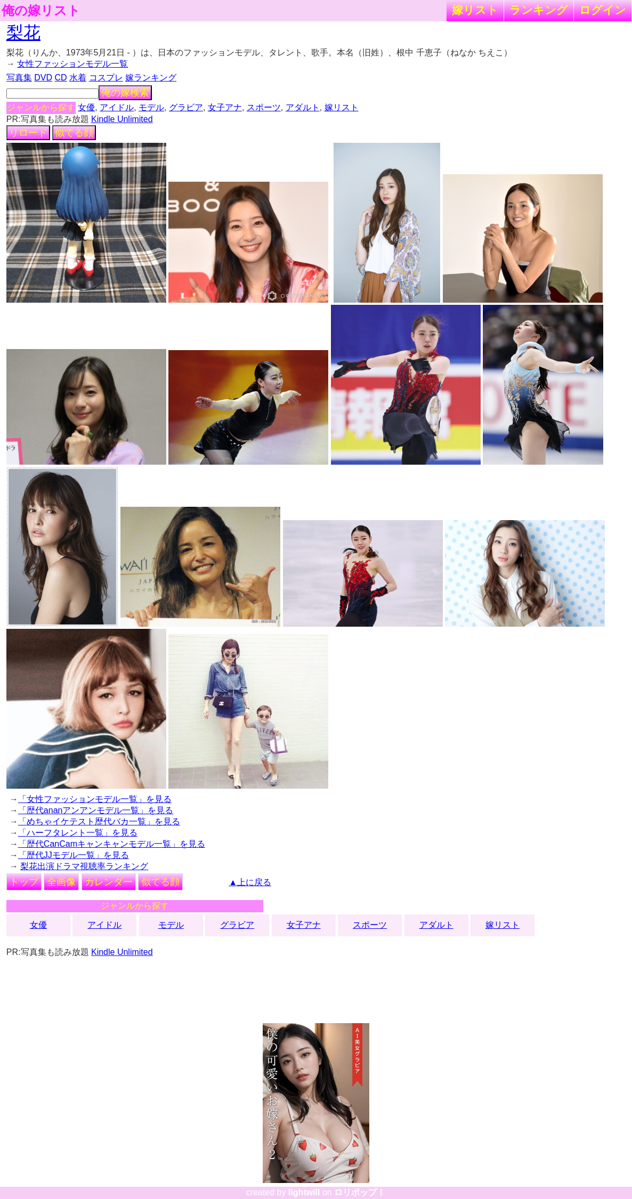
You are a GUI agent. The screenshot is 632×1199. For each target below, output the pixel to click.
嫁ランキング (150, 77)
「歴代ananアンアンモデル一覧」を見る (96, 810)
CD (61, 77)
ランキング (538, 10)
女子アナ (225, 107)
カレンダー (109, 882)
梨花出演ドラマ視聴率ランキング (84, 866)
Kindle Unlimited (122, 119)
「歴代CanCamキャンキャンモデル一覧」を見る (111, 843)
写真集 (19, 77)
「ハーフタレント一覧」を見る (77, 832)
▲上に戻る (250, 882)
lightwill (304, 1192)
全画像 (61, 882)
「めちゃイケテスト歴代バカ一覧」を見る (99, 821)
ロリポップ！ (359, 1192)
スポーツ (264, 107)
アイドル (117, 107)
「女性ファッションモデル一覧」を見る (95, 799)
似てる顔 (74, 132)
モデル (151, 107)
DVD (43, 77)
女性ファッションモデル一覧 (72, 63)
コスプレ (106, 77)
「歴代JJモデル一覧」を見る (73, 855)
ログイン (602, 10)
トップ (24, 882)
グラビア (186, 107)
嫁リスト (475, 10)
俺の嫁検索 (125, 92)
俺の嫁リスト (41, 11)
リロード (28, 132)
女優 (86, 107)
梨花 (23, 32)
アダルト (303, 107)
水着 (77, 77)
